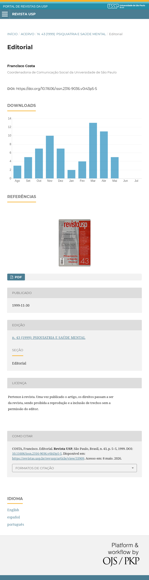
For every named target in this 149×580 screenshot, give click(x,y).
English (13, 510)
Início (12, 34)
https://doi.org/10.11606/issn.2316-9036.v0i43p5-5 (56, 89)
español (13, 517)
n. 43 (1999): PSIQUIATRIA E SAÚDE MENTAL (71, 34)
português (15, 524)
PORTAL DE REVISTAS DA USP (25, 6)
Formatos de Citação (34, 468)
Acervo (27, 34)
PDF (18, 277)
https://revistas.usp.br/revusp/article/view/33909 (48, 458)
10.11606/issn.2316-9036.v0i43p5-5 (37, 453)
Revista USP (24, 14)
